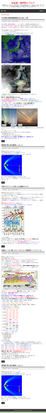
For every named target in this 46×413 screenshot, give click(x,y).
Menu (5, 10)
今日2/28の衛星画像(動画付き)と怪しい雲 (14, 18)
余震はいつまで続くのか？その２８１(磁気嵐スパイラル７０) (21, 250)
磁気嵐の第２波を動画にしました (12, 145)
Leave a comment (15, 20)
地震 (3, 141)
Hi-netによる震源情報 (9, 31)
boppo (9, 20)
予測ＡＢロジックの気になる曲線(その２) (14, 186)
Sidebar (41, 10)
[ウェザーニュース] (10, 130)
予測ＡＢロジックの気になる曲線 (11, 197)
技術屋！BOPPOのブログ (23, 2)
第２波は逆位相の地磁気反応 (16, 240)
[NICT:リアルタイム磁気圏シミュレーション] (22, 267)
